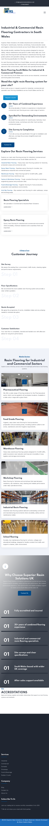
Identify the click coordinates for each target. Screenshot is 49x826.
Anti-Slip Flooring (6, 190)
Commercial (5, 763)
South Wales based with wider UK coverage (29, 668)
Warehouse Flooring (7, 174)
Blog (2, 787)
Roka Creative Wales (25, 822)
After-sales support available (29, 681)
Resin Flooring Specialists (16, 200)
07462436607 (24, 4)
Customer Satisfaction (10, 329)
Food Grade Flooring (13, 419)
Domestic (4, 766)
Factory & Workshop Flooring (10, 179)
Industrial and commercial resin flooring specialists (27, 640)
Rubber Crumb (6, 775)
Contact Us (8, 145)
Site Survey (5, 264)
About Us (4, 793)
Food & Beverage (6, 772)
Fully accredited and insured (28, 611)
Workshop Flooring (12, 478)
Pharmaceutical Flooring (15, 390)
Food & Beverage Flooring (9, 185)
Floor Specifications (9, 286)
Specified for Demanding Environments (28, 116)
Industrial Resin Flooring (8, 163)
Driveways (4, 769)
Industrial (4, 761)
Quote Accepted (8, 307)
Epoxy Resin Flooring (8, 168)
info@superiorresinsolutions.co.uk (24, 2)
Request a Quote (10, 97)
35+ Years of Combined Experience (26, 104)
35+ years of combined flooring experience (29, 626)
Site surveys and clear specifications (25, 654)
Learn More (7, 207)
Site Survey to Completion (21, 130)
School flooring (10, 537)
